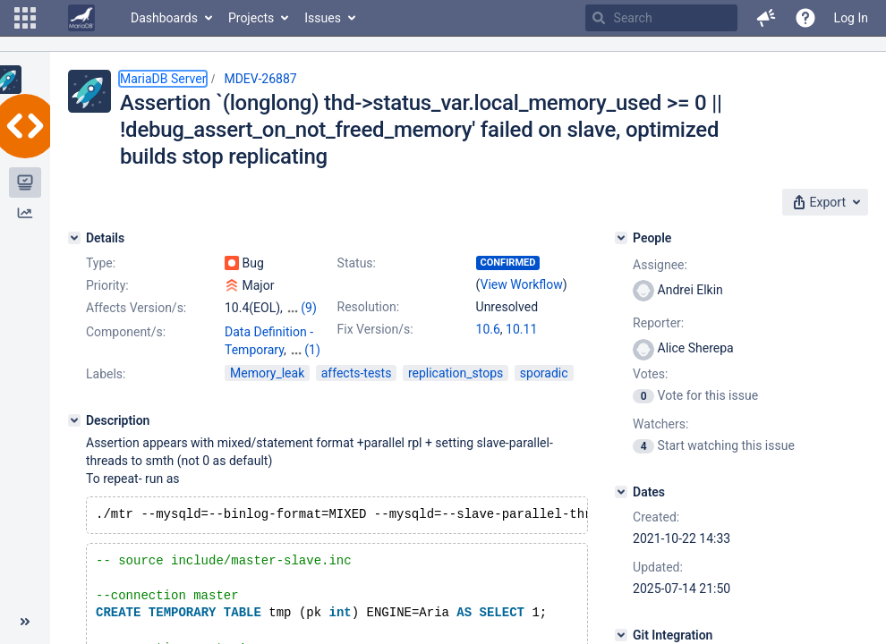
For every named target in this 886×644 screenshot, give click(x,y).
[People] (621, 238)
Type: (100, 263)
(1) (312, 350)
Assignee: (660, 265)
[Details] (74, 238)
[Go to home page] (81, 18)
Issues (322, 18)
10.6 (488, 329)
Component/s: (126, 332)
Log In (851, 18)
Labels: (105, 374)
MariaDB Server (163, 79)
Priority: (107, 285)
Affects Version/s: (136, 308)
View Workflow (522, 284)
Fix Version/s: (375, 329)
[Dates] (621, 492)
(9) (309, 308)
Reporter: (658, 323)
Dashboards (164, 18)
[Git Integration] (621, 635)
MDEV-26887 (260, 79)
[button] (25, 18)
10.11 (521, 329)
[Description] (74, 420)
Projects (251, 18)
